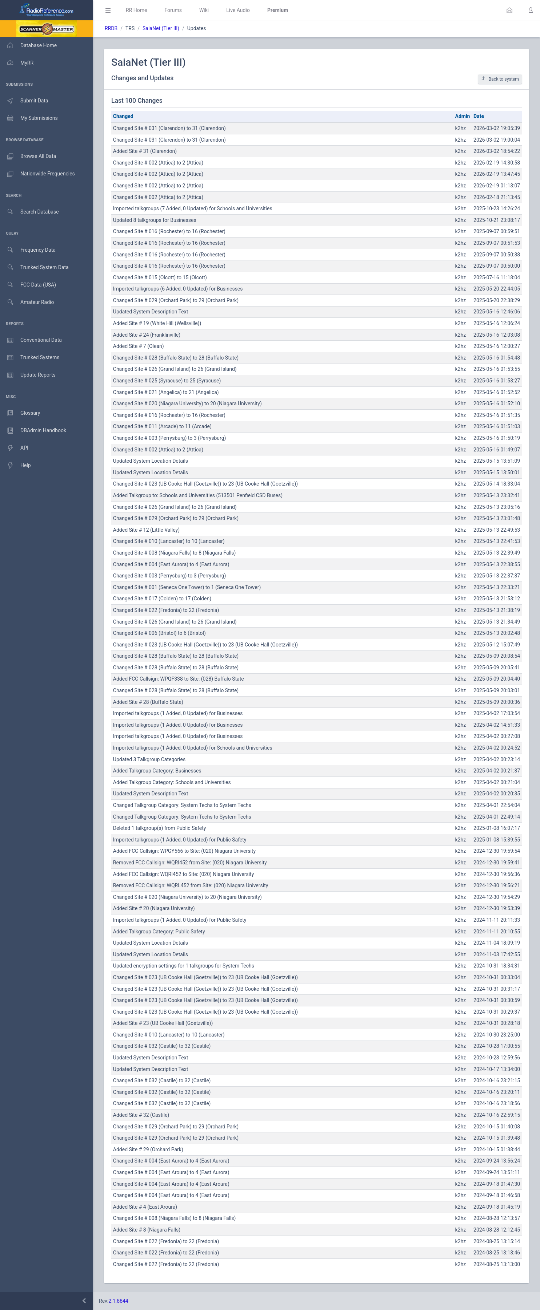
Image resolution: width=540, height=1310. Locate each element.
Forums (173, 10)
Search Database (29, 212)
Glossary (20, 413)
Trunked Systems (29, 357)
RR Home (136, 10)
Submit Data (24, 101)
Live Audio (238, 10)
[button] (509, 10)
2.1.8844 (118, 1301)
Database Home (28, 45)
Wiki (204, 10)
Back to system (500, 79)
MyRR (16, 63)
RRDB (111, 28)
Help (15, 465)
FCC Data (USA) (28, 285)
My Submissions (29, 118)
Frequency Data (28, 250)
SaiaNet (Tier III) (161, 28)
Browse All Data (28, 156)
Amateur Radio (27, 302)
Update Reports (28, 375)
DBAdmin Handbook (33, 430)
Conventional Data (31, 340)
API (14, 448)
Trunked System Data (34, 267)
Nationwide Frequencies (37, 174)
